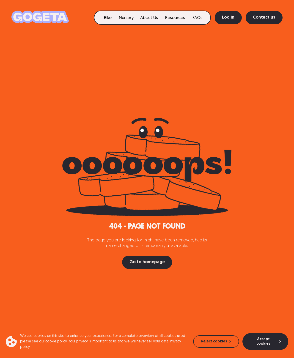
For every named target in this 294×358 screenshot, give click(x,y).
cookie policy (56, 341)
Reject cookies (216, 341)
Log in (228, 17)
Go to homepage (147, 262)
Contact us (264, 17)
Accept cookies (268, 341)
